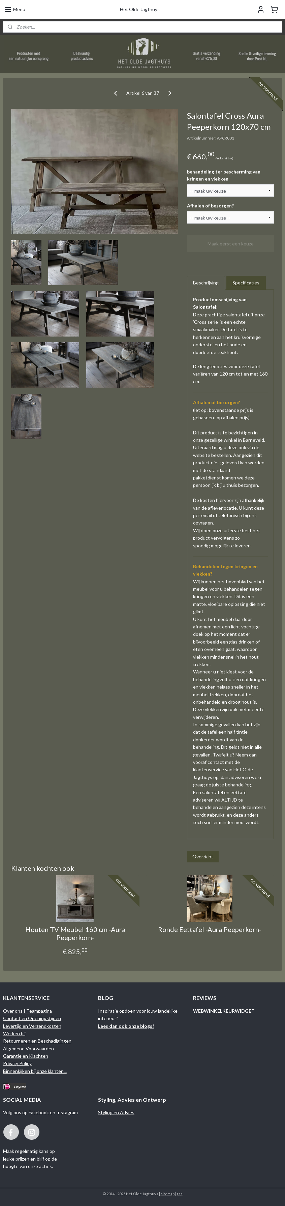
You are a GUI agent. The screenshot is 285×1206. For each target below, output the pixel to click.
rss (180, 1194)
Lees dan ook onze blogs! (126, 1026)
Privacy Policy (17, 1063)
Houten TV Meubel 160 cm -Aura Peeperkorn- (75, 933)
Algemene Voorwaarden (28, 1048)
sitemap (168, 1194)
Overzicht (202, 856)
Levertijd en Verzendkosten (32, 1026)
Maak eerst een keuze (231, 243)
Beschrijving (206, 282)
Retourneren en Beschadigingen (37, 1041)
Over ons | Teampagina (27, 1011)
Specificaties (245, 282)
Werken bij (14, 1033)
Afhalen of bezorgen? (210, 205)
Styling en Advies (116, 1112)
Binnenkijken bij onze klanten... (35, 1071)
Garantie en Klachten (25, 1056)
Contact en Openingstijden (32, 1018)
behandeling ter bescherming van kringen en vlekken (223, 175)
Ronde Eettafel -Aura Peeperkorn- (209, 929)
